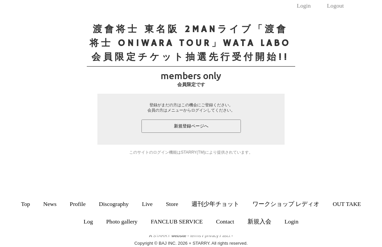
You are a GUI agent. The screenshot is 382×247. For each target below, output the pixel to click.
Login (304, 5)
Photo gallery (121, 221)
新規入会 (259, 221)
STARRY (161, 235)
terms (195, 235)
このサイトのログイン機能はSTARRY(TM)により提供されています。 (191, 152)
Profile (78, 204)
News (50, 204)
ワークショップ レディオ (285, 204)
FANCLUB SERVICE (177, 221)
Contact (225, 221)
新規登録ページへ (191, 126)
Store (172, 204)
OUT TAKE (347, 204)
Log (88, 221)
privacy (212, 235)
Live (147, 204)
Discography (114, 204)
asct (226, 235)
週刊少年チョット (215, 204)
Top (25, 204)
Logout (335, 5)
